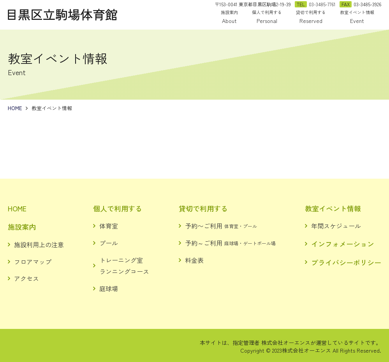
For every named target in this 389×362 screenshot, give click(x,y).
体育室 (108, 225)
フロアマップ (32, 261)
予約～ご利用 (230, 243)
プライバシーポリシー (346, 262)
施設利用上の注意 (39, 244)
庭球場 (108, 288)
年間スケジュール (336, 225)
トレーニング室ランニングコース (124, 265)
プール (108, 243)
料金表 (194, 260)
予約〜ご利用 (221, 225)
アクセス (26, 278)
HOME (17, 208)
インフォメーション (342, 244)
